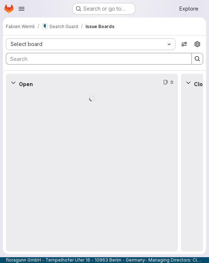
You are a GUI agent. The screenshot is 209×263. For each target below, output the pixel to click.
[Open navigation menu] (21, 9)
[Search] (95, 58)
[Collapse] (13, 82)
